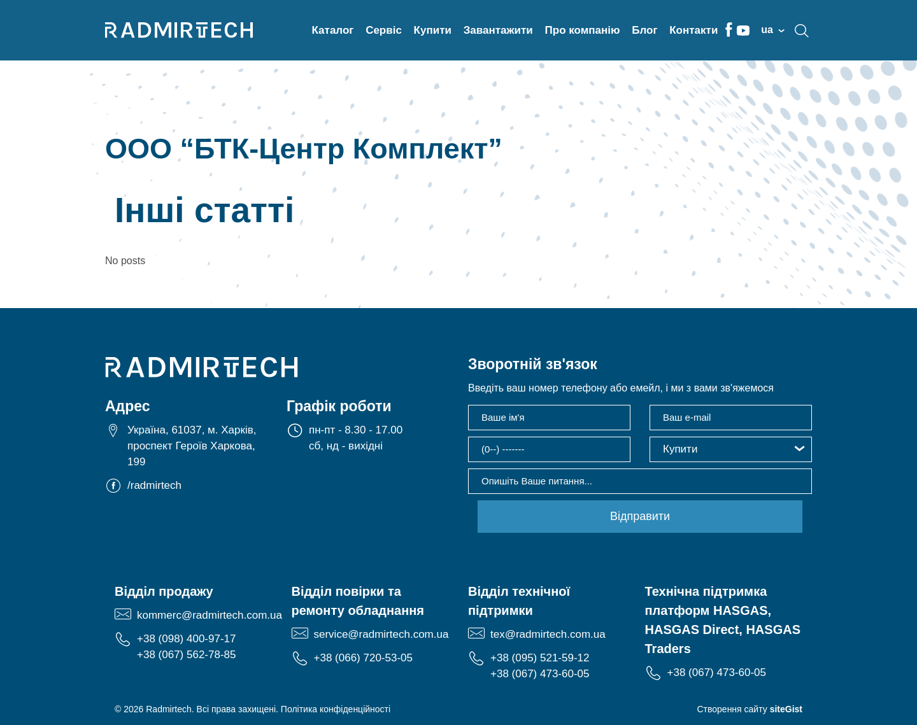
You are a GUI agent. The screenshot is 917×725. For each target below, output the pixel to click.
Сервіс (384, 30)
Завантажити (498, 30)
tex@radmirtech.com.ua (548, 634)
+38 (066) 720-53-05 (363, 658)
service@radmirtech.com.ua (381, 634)
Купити (432, 30)
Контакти (693, 30)
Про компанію (582, 30)
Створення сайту (749, 709)
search (802, 30)
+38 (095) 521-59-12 (539, 658)
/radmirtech (154, 485)
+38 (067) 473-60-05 (539, 674)
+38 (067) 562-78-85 (186, 655)
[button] (731, 449)
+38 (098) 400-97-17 (186, 639)
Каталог (333, 30)
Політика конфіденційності (335, 709)
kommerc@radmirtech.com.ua (209, 615)
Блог (644, 30)
